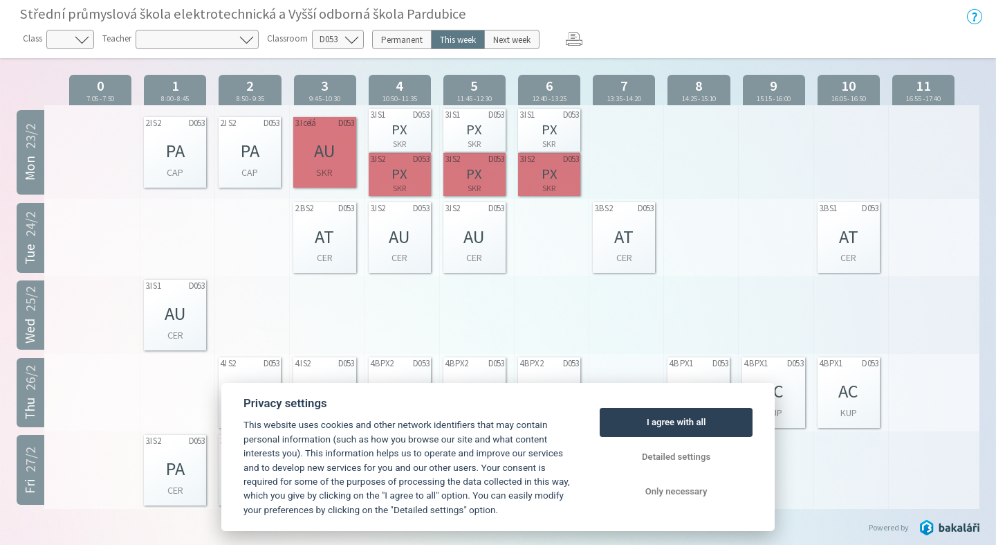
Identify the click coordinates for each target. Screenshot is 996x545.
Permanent (402, 40)
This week (458, 40)
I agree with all (676, 422)
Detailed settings (676, 457)
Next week (512, 40)
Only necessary (676, 491)
